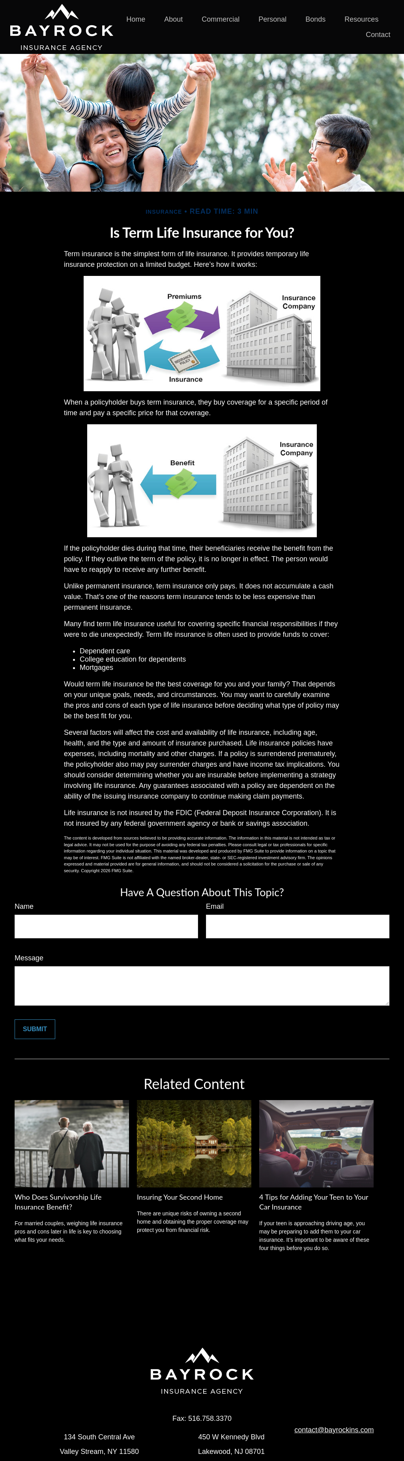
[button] (136, 19)
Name (24, 906)
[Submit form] (35, 1029)
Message (29, 958)
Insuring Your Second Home (180, 1197)
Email (215, 906)
